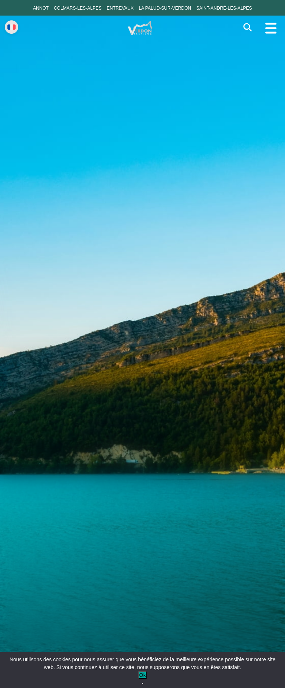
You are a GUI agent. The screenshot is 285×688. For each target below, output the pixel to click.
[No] (142, 683)
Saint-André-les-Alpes (224, 8)
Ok (142, 675)
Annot (41, 8)
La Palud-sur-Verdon (165, 8)
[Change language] (11, 27)
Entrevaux (120, 8)
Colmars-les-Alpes (78, 8)
